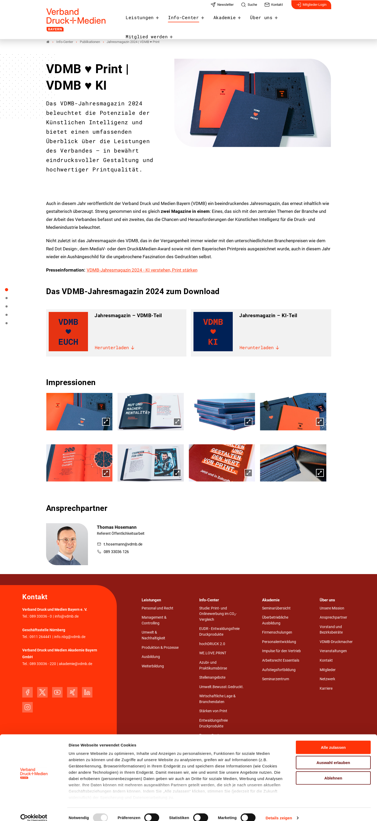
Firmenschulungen (277, 632)
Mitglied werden (307, 21)
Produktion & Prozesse (160, 648)
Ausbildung (151, 657)
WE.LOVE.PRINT (212, 653)
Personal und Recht (157, 608)
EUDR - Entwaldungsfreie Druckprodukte (219, 632)
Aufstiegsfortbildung (279, 670)
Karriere (326, 689)
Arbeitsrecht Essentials (280, 660)
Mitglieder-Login (311, 7)
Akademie (229, 21)
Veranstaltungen (333, 651)
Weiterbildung (153, 666)
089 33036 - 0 (41, 616)
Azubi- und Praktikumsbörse (213, 666)
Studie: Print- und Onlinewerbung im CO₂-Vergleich (218, 614)
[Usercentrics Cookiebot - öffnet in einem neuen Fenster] (34, 811)
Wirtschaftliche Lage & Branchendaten (217, 699)
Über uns (263, 21)
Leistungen (149, 21)
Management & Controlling (154, 620)
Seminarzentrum (275, 679)
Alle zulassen (333, 740)
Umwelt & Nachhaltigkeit (153, 635)
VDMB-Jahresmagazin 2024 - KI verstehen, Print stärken (142, 270)
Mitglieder (328, 670)
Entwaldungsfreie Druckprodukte (213, 724)
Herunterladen (115, 348)
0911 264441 (40, 637)
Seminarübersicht (276, 608)
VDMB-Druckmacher (336, 642)
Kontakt (326, 660)
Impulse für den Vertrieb (281, 651)
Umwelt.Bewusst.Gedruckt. (221, 687)
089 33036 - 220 (43, 664)
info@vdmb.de (67, 616)
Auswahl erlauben (333, 755)
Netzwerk (327, 679)
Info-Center (190, 21)
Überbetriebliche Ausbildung (275, 620)
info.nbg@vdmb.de (69, 637)
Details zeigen (278, 810)
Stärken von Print (213, 711)
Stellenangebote (212, 678)
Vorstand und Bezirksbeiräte (331, 630)
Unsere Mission (332, 608)
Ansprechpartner (333, 617)
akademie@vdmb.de (75, 664)
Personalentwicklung (279, 642)
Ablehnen (333, 771)
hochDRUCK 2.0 (212, 644)
